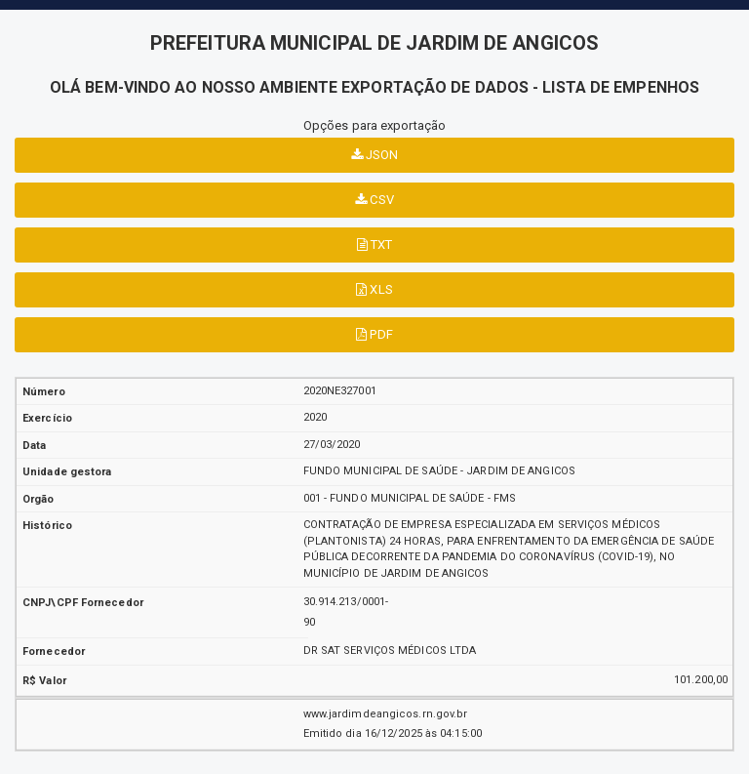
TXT (375, 244)
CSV (374, 199)
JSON (375, 154)
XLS (374, 289)
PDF (374, 334)
